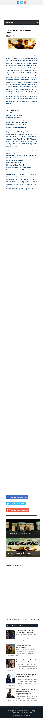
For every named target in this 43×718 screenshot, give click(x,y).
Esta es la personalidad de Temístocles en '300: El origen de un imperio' (25, 691)
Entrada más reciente (13, 619)
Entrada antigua (33, 619)
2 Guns (16, 36)
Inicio (24, 619)
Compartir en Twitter (15, 503)
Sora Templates (25, 715)
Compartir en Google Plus (17, 510)
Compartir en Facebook (16, 497)
